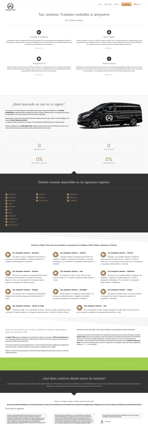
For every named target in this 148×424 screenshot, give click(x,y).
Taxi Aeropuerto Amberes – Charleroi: (73, 253)
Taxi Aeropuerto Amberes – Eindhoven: (121, 271)
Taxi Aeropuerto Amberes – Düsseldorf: (73, 290)
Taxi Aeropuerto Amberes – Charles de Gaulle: (28, 306)
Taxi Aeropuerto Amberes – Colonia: (120, 290)
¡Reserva (85, 344)
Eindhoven (12, 219)
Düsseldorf (12, 225)
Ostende (11, 207)
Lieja (10, 203)
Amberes (11, 200)
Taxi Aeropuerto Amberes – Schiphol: (25, 290)
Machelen (74, 194)
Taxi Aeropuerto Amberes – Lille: (95, 306)
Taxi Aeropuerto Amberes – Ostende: (120, 253)
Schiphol (12, 216)
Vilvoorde (43, 200)
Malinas (73, 197)
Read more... (39, 48)
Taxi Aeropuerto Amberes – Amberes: (25, 271)
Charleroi (12, 197)
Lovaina (42, 194)
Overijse (73, 200)
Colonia (11, 222)
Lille (10, 210)
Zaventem (12, 194)
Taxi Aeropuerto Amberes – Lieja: (71, 271)
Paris (10, 213)
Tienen (42, 197)
